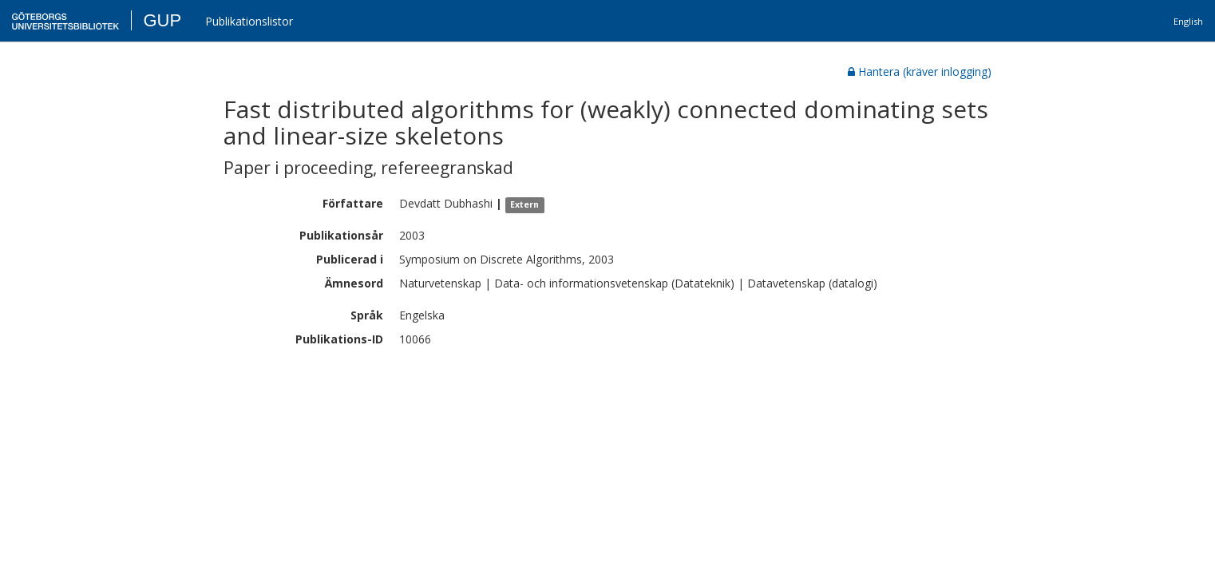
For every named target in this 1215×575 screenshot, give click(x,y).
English (1188, 21)
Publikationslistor (249, 21)
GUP (162, 20)
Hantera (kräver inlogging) (919, 71)
